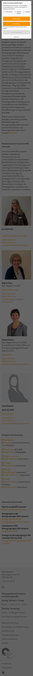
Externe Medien (17, 12)
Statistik (26, 12)
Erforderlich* (8, 12)
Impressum (16, 37)
